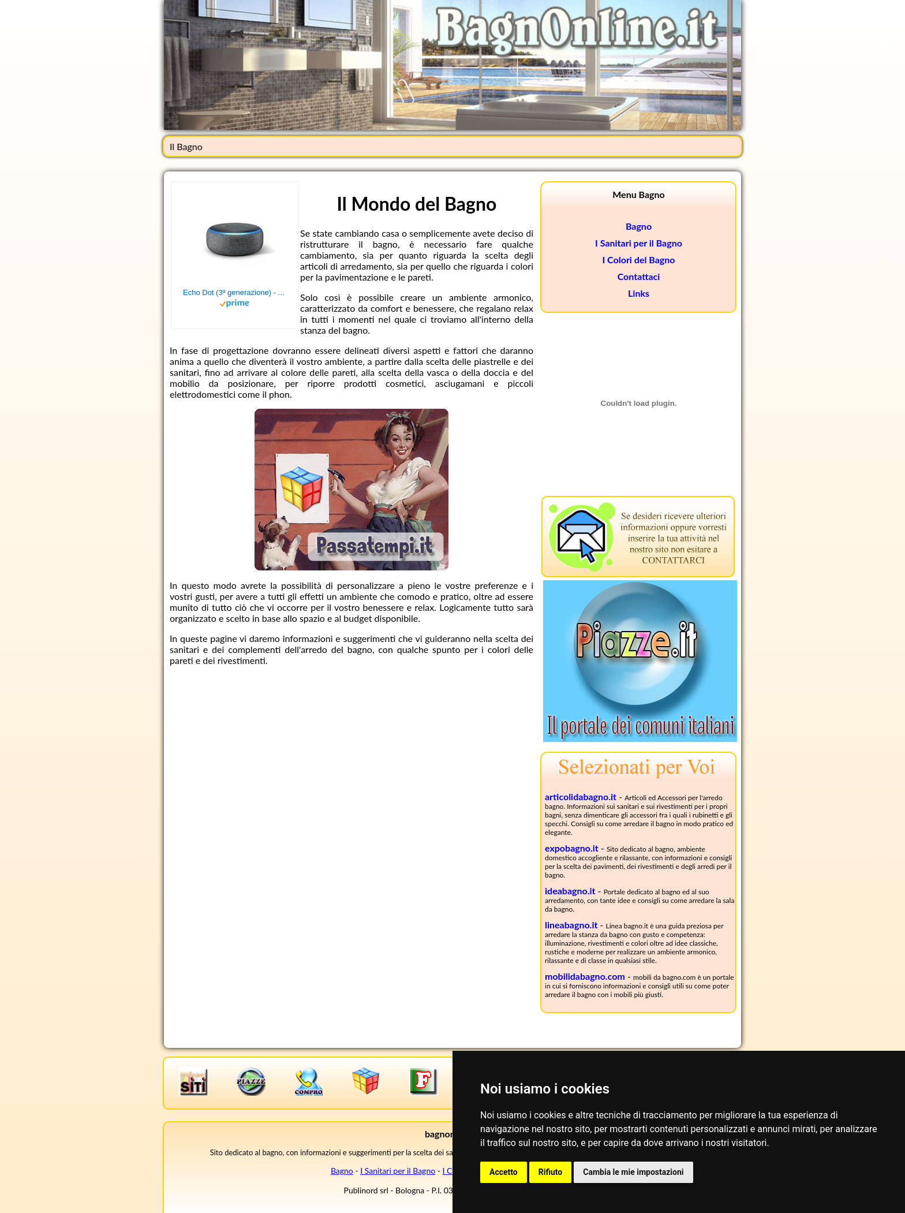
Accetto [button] (503, 1172)
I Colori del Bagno (638, 259)
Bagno (639, 226)
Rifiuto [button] (550, 1172)
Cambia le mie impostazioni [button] (633, 1172)
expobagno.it (572, 847)
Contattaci (639, 276)
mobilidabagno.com (585, 976)
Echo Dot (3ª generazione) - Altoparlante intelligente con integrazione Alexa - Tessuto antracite (235, 292)
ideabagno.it (570, 890)
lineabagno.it (571, 924)
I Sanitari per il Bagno (638, 242)
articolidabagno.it (580, 796)
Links (638, 293)
